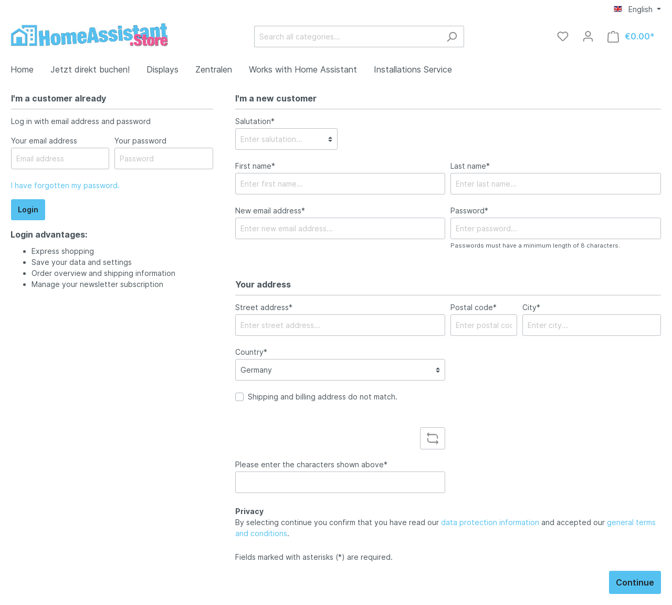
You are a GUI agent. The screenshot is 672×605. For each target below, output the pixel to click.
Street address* (263, 307)
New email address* (270, 210)
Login (28, 209)
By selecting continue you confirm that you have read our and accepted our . (445, 528)
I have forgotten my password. (65, 185)
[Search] (451, 36)
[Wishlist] (562, 36)
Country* (251, 351)
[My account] (588, 36)
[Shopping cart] (631, 36)
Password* (469, 210)
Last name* (470, 165)
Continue (635, 582)
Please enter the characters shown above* (311, 464)
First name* (255, 165)
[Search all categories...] (347, 36)
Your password (140, 140)
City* (531, 307)
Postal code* (473, 307)
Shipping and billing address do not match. (322, 396)
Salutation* (255, 121)
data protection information (490, 522)
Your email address (44, 140)
